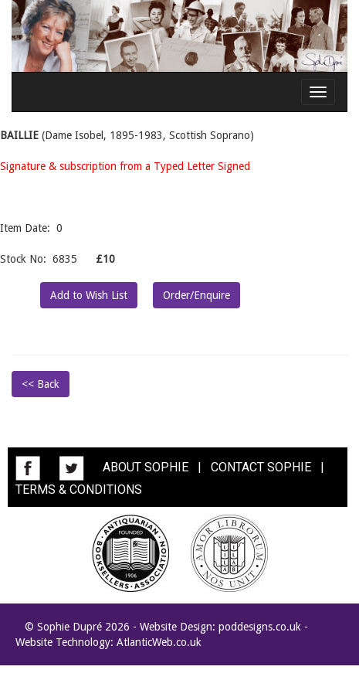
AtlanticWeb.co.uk (159, 642)
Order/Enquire (196, 295)
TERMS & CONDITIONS (78, 489)
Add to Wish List (88, 295)
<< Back (40, 384)
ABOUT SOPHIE (145, 468)
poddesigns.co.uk (259, 626)
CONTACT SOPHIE (261, 468)
